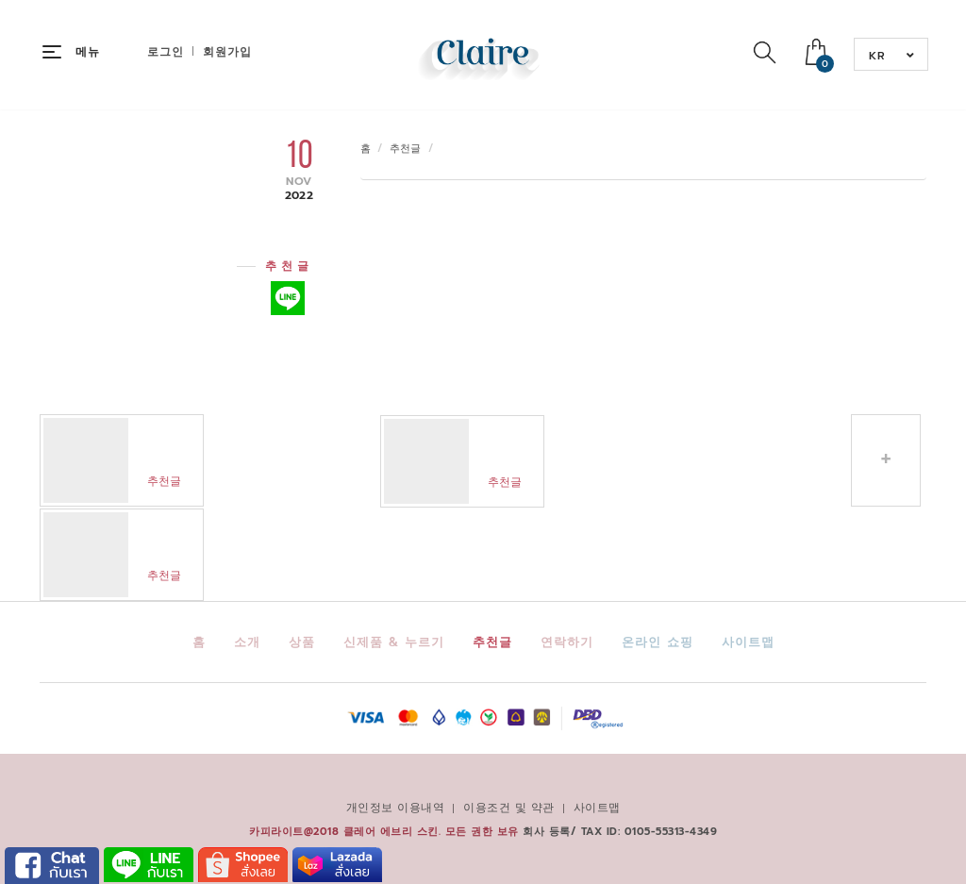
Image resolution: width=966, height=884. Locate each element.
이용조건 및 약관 (509, 807)
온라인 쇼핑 (657, 642)
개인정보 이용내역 (395, 807)
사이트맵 (748, 642)
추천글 (406, 149)
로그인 (165, 51)
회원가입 (227, 51)
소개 (247, 642)
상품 (302, 642)
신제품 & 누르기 (393, 642)
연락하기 (567, 642)
